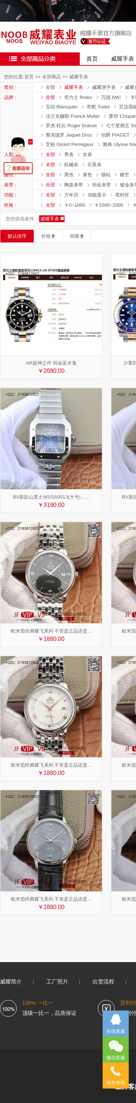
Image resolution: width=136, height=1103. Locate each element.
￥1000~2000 (108, 205)
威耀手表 (78, 76)
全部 (50, 87)
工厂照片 (57, 981)
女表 (87, 154)
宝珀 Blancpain (62, 106)
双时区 (122, 195)
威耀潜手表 (104, 87)
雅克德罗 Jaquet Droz (69, 135)
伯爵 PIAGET (115, 135)
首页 (92, 59)
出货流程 (103, 981)
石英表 (94, 164)
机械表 (71, 164)
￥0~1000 (74, 205)
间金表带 (101, 185)
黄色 (87, 174)
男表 (69, 154)
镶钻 (106, 174)
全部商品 (51, 76)
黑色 (69, 174)
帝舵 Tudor (98, 106)
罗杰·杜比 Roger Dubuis (71, 125)
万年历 (71, 195)
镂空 (124, 174)
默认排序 (17, 236)
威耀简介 (11, 981)
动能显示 (96, 195)
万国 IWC (111, 97)
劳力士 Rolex (78, 97)
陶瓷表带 (73, 185)
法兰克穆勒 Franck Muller (73, 116)
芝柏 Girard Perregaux (70, 144)
